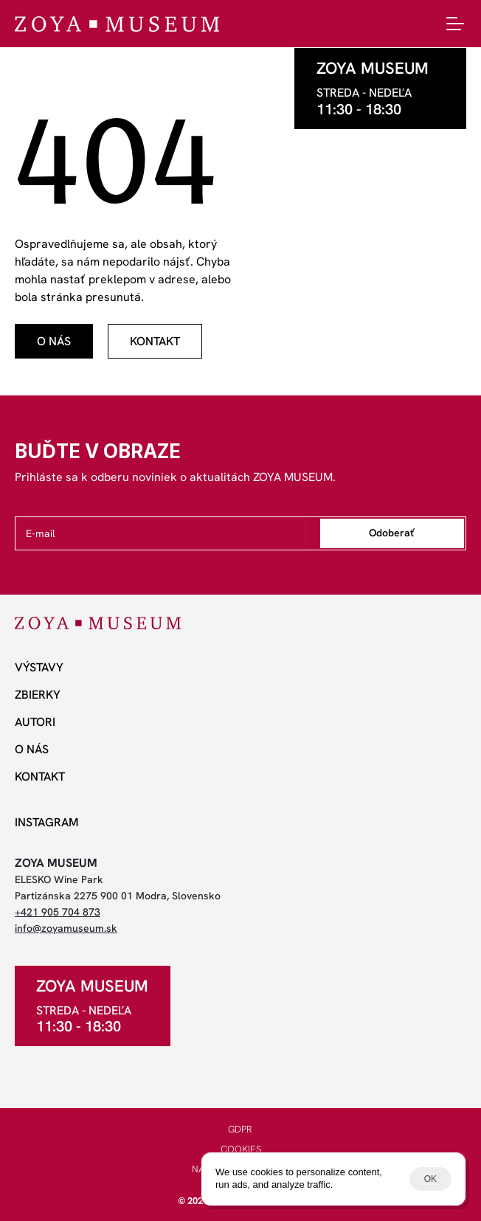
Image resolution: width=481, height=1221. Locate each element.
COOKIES (241, 1149)
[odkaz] (54, 341)
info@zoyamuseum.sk (66, 928)
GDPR (240, 1129)
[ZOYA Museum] (117, 24)
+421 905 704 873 (57, 912)
